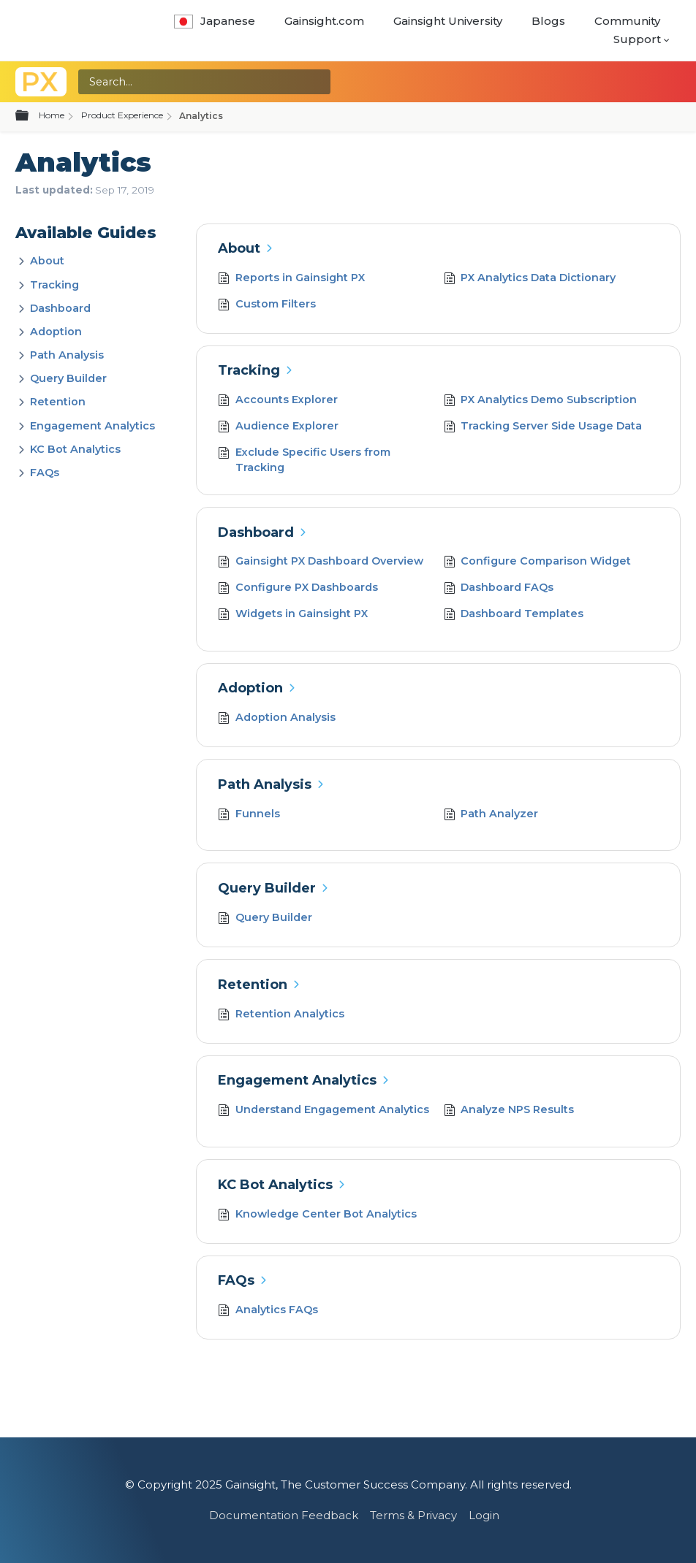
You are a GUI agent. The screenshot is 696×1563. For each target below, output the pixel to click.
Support (637, 39)
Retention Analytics (281, 1015)
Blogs (548, 21)
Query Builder (68, 378)
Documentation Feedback (283, 1515)
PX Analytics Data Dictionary (530, 279)
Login (484, 1515)
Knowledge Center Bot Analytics (317, 1216)
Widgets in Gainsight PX (293, 615)
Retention (58, 401)
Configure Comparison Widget (538, 563)
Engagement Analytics (92, 425)
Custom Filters (267, 306)
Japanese (214, 21)
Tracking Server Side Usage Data (543, 428)
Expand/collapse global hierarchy (31, 116)
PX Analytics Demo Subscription (541, 401)
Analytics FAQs (268, 1311)
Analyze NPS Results (509, 1111)
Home (51, 115)
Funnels (249, 815)
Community (627, 21)
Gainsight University (447, 21)
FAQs (44, 472)
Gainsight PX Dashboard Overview (320, 563)
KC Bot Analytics (75, 449)
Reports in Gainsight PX (291, 279)
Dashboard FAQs (499, 589)
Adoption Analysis (277, 719)
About (47, 260)
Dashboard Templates (514, 615)
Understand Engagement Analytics (323, 1111)
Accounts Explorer (278, 401)
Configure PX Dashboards (298, 589)
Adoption (56, 331)
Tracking (54, 284)
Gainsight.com (324, 21)
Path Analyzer (491, 815)
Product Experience (122, 115)
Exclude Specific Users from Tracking (304, 460)
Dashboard (60, 308)
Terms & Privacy (413, 1515)
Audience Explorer (278, 428)
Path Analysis (67, 355)
